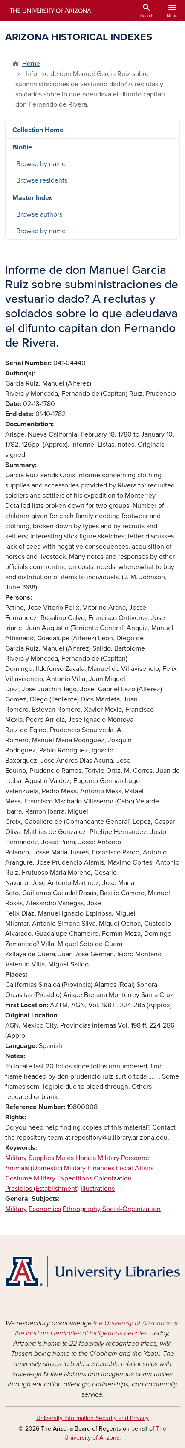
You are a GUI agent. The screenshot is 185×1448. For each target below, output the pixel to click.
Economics (45, 1209)
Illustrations (98, 1188)
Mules (65, 1158)
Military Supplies (29, 1158)
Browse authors (39, 214)
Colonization (113, 1178)
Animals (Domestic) (33, 1168)
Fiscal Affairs (134, 1168)
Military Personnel (124, 1158)
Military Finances (89, 1168)
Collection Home (38, 130)
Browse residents (41, 180)
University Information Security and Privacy (92, 1418)
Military (16, 1209)
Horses (85, 1158)
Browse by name (41, 164)
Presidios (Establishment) (42, 1188)
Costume (18, 1178)
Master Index (32, 198)
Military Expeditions (63, 1178)
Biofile (22, 147)
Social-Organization (131, 1209)
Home (31, 63)
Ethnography (82, 1209)
